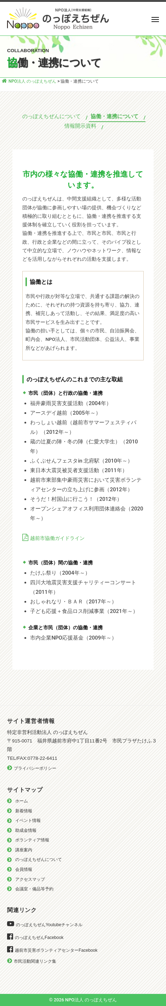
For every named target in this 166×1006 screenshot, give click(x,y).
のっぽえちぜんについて (51, 116)
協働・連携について (114, 116)
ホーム (21, 800)
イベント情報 (28, 820)
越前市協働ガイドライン (57, 538)
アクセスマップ (30, 879)
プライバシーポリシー (35, 768)
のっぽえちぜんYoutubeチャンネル (49, 924)
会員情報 (23, 869)
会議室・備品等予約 (34, 888)
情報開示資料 (80, 126)
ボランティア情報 (32, 840)
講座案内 (23, 849)
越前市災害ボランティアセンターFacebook (56, 950)
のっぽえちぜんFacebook (39, 937)
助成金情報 (25, 830)
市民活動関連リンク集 (35, 961)
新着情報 (23, 810)
